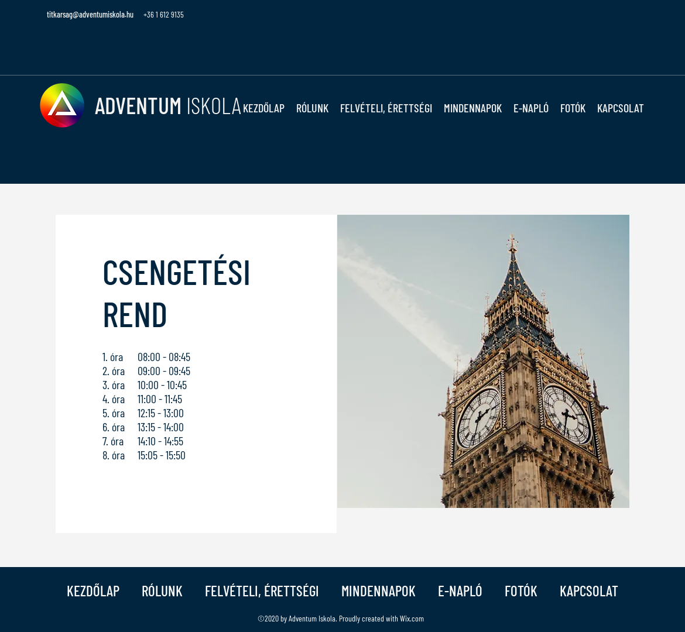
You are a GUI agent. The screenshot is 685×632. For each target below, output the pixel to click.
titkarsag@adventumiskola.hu (90, 14)
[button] (312, 107)
